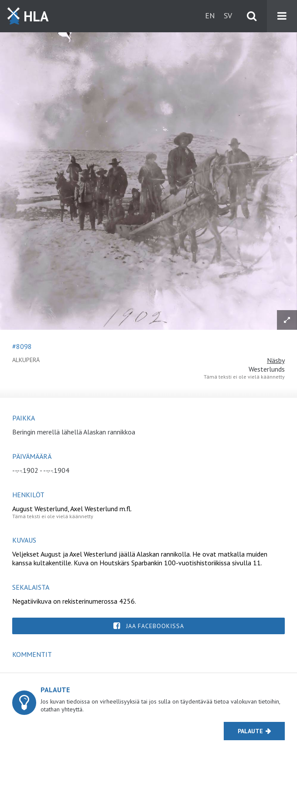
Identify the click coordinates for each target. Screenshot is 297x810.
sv (228, 15)
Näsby (276, 360)
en (210, 15)
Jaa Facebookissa (155, 626)
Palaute (250, 731)
